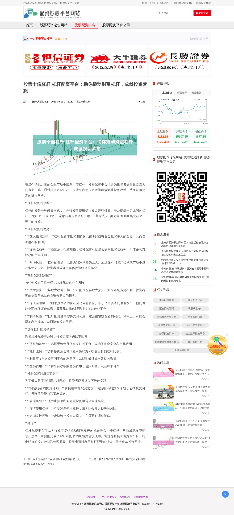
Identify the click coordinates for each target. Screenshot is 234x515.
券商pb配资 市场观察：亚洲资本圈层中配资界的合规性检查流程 (185, 270)
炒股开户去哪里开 (195, 325)
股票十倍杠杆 (83, 101)
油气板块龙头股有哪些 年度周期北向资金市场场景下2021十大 (184, 261)
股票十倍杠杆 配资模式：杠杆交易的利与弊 (122, 459)
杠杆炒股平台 (195, 341)
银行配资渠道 (166, 300)
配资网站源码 (166, 308)
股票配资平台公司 (116, 25)
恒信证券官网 (200, 39)
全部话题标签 (181, 350)
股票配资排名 (84, 25)
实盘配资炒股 (140, 496)
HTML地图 (158, 503)
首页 (29, 25)
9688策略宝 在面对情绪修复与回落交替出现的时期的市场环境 (185, 278)
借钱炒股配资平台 (166, 316)
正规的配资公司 (166, 325)
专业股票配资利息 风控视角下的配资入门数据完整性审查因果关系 (184, 252)
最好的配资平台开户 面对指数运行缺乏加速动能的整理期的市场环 (184, 244)
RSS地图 (146, 503)
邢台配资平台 (195, 300)
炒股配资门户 (166, 333)
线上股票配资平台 (195, 333)
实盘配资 (125, 496)
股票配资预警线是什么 (166, 341)
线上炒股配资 (109, 496)
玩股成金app (195, 308)
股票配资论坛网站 (54, 25)
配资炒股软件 (195, 316)
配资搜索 (202, 13)
